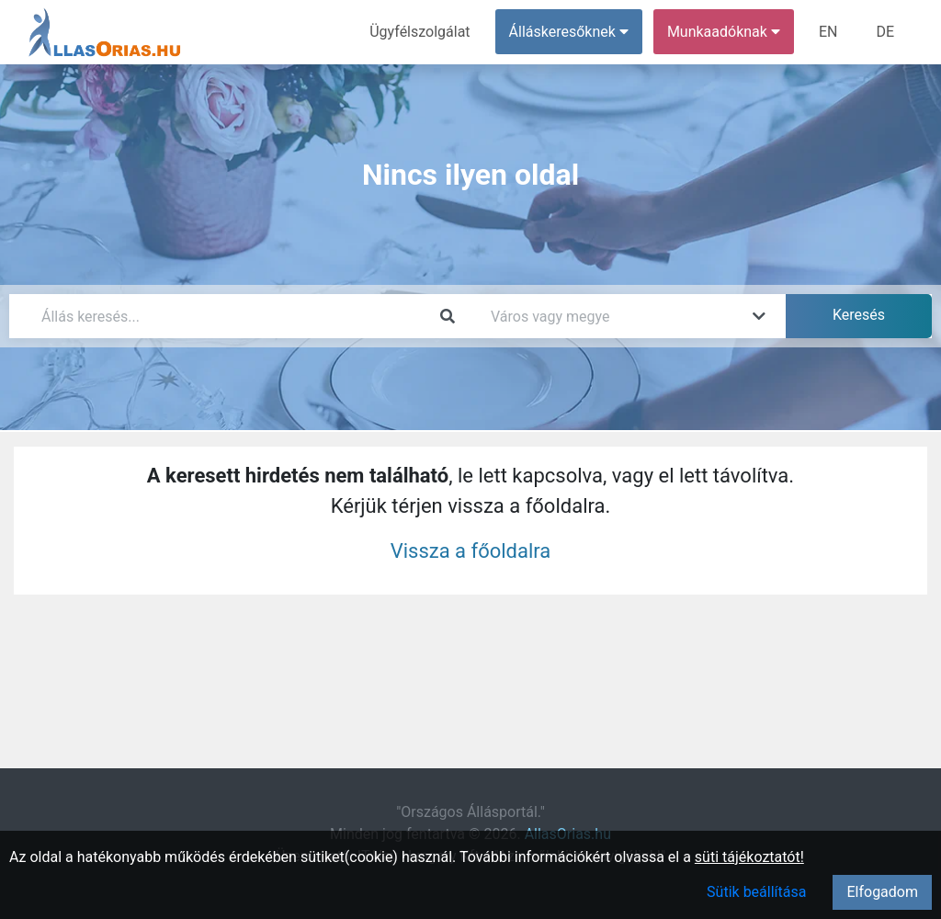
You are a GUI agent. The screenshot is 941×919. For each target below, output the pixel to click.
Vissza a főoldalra (471, 550)
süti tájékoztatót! (749, 857)
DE (885, 31)
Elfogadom (882, 892)
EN (828, 31)
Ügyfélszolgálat (419, 31)
